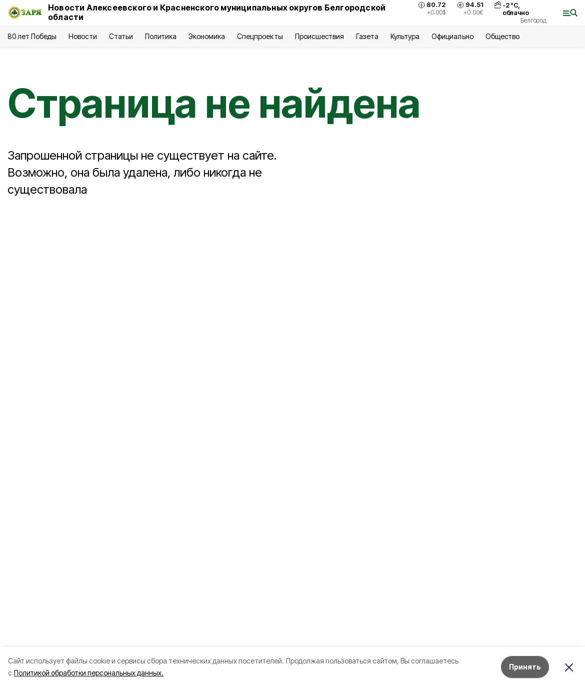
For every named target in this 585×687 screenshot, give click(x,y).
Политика (160, 36)
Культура (405, 36)
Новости (82, 36)
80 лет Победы (32, 36)
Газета (367, 36)
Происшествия (319, 36)
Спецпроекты (259, 36)
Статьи (121, 36)
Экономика (206, 36)
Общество (503, 36)
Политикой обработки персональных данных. (89, 672)
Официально (452, 36)
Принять (525, 666)
